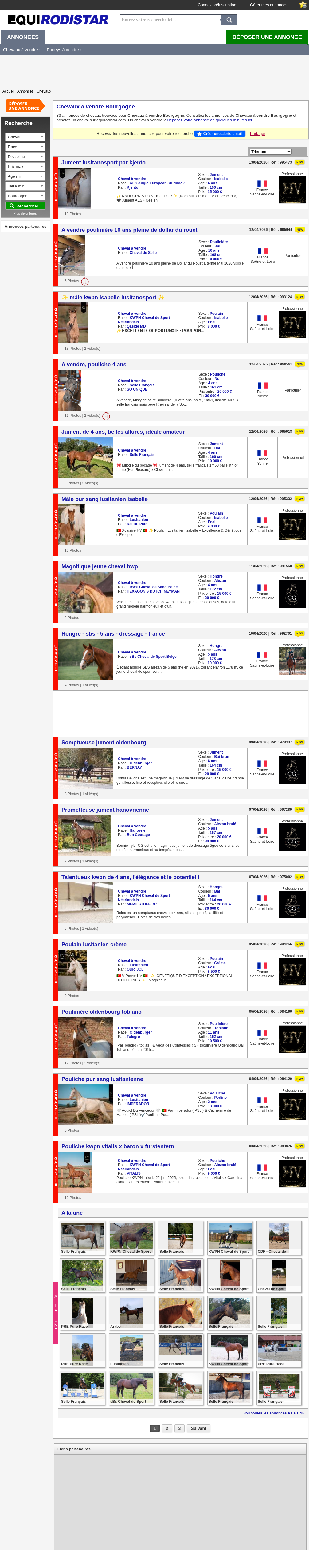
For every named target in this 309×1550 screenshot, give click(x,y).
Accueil (8, 91)
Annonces (25, 91)
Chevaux (44, 91)
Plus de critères (25, 213)
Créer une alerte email (222, 134)
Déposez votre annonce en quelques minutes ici (209, 120)
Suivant (198, 1428)
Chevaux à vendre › (22, 49)
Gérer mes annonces (268, 4)
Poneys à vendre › (64, 49)
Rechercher (27, 206)
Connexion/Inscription (217, 4)
